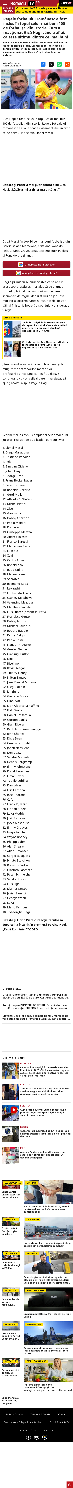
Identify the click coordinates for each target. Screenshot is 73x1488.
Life (22, 1148)
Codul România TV (59, 1422)
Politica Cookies (14, 1414)
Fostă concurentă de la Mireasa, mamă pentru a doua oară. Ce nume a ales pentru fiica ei (46, 1209)
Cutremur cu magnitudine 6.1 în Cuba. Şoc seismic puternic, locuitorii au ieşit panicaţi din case (45, 1134)
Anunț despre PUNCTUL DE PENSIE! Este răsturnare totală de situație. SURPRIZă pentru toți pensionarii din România (34, 1007)
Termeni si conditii (41, 1414)
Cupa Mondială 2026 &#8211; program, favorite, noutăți (10, 1401)
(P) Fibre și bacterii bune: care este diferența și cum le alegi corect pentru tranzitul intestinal (48, 1387)
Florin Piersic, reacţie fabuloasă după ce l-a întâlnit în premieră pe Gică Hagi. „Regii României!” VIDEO (34, 924)
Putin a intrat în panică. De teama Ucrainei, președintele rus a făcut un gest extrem (11, 1373)
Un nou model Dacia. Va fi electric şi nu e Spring (47, 1315)
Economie (25, 1063)
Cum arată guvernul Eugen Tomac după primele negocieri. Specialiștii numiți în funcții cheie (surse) (43, 1112)
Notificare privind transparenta (36, 1430)
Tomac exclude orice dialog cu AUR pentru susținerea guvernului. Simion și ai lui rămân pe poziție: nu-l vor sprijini (44, 1091)
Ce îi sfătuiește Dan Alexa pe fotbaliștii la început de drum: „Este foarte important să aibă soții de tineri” (45, 345)
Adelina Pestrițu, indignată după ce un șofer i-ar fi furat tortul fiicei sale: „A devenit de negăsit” (42, 1155)
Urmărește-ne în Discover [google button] (36, 264)
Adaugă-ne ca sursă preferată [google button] (36, 273)
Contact (62, 1414)
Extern (24, 1127)
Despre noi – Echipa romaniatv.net (23, 1422)
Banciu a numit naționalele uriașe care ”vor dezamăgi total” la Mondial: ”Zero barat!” (46, 1351)
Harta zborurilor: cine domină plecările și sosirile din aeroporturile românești (47, 1244)
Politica (25, 1084)
